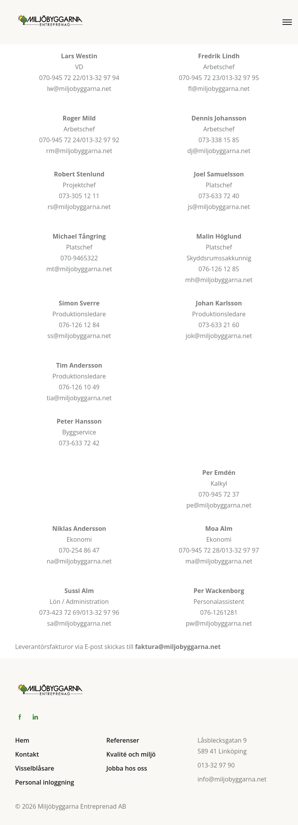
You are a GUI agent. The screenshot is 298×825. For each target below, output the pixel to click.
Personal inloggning (44, 782)
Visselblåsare (34, 768)
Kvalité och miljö (131, 754)
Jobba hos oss (126, 768)
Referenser (122, 740)
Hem (22, 740)
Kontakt (27, 754)
